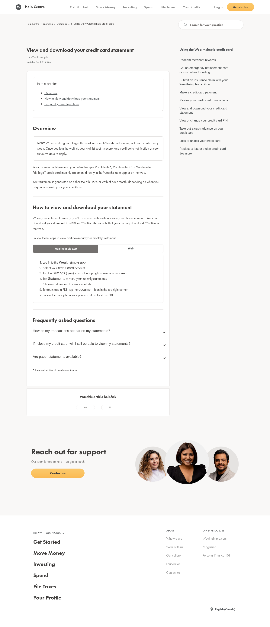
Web (130, 248)
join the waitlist (68, 148)
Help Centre (33, 23)
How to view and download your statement (72, 98)
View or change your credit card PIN (203, 120)
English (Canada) (225, 609)
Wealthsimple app (65, 248)
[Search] (210, 24)
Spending (48, 23)
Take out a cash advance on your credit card (201, 130)
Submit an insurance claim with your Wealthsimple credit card (203, 82)
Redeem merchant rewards (197, 60)
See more (185, 153)
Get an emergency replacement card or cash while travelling (203, 70)
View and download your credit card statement (203, 110)
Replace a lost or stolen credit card (202, 148)
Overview (50, 93)
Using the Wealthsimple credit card (93, 23)
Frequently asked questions (61, 104)
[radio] (85, 407)
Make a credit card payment (198, 92)
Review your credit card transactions (203, 100)
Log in (218, 7)
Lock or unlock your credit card (199, 140)
